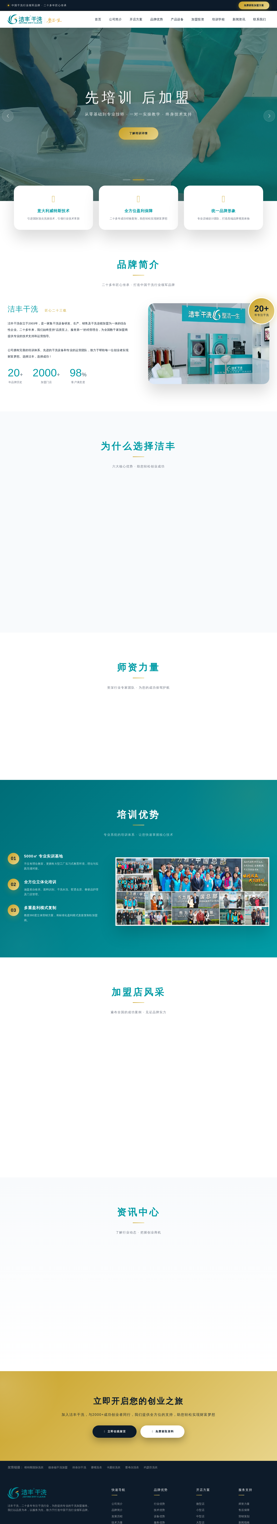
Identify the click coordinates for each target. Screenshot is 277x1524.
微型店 (200, 1503)
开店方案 (136, 19)
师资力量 (244, 1503)
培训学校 (218, 19)
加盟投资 (197, 19)
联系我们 (259, 19)
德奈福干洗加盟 (58, 1467)
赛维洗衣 (96, 1467)
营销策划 (244, 1516)
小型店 (200, 1509)
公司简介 (115, 19)
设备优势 (159, 1516)
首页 (98, 19)
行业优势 (159, 1503)
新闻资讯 (239, 19)
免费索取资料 (162, 1431)
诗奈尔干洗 (79, 1467)
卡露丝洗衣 (114, 1467)
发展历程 (117, 1516)
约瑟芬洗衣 (151, 1467)
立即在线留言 (114, 1431)
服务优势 (159, 1522)
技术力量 (117, 1522)
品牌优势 (156, 19)
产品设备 (177, 19)
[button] (126, 179)
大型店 (200, 1522)
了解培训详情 (138, 133)
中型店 (200, 1516)
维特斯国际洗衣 (33, 1467)
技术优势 (159, 1509)
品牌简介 (117, 1509)
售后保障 (244, 1509)
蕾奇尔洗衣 (132, 1467)
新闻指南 (244, 1522)
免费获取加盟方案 (254, 5)
